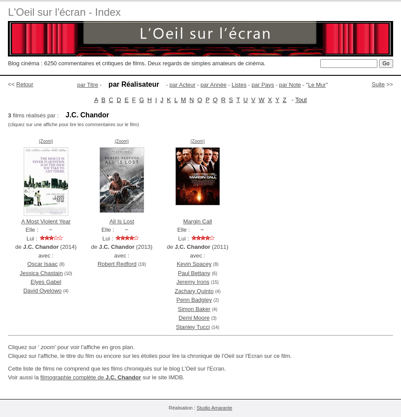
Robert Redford (117, 264)
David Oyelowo (42, 290)
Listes (238, 84)
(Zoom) (46, 141)
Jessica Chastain (41, 273)
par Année (214, 84)
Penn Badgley (194, 300)
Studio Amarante (214, 407)
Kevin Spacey (194, 264)
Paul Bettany (194, 273)
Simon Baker (194, 309)
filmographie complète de (90, 377)
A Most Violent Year (46, 221)
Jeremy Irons (193, 282)
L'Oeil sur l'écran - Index (64, 12)
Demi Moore (194, 318)
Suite (378, 84)
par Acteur (182, 84)
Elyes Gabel (46, 282)
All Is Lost (122, 221)
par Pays (263, 84)
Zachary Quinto (194, 291)
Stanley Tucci (193, 327)
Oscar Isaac (42, 264)
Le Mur (317, 84)
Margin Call (197, 221)
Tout (301, 99)
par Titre (87, 84)
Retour (24, 84)
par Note (290, 84)
